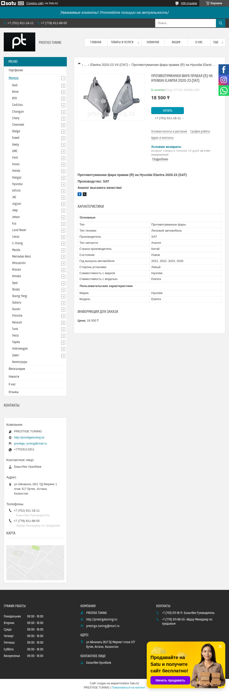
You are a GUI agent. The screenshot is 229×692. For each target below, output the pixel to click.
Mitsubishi (19, 263)
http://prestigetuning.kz (29, 437)
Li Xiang (17, 243)
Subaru (16, 303)
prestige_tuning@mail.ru (30, 443)
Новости (14, 377)
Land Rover (19, 230)
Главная (95, 42)
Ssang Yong (19, 296)
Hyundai (17, 184)
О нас (199, 42)
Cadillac (17, 105)
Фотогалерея (17, 369)
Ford (15, 158)
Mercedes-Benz (21, 256)
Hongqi (16, 177)
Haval (16, 164)
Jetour (16, 217)
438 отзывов (189, 3)
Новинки (153, 42)
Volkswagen (20, 349)
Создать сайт (35, 3)
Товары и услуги (122, 42)
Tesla (15, 335)
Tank (15, 329)
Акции (176, 42)
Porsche (17, 316)
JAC (14, 197)
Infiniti (16, 191)
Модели (13, 78)
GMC (15, 151)
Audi (15, 85)
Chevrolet (18, 125)
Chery (15, 118)
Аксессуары (19, 362)
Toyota (16, 342)
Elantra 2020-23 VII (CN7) (109, 65)
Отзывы (14, 392)
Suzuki (16, 309)
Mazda (16, 250)
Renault (17, 322)
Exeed (15, 138)
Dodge (16, 131)
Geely (15, 145)
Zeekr (15, 355)
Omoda (16, 276)
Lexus (15, 237)
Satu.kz (134, 683)
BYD (14, 98)
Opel (15, 283)
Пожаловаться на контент (128, 687)
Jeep (15, 210)
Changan (18, 112)
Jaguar (16, 204)
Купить (167, 111)
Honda (16, 171)
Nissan (16, 270)
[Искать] (220, 23)
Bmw (15, 92)
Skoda (16, 289)
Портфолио (16, 70)
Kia (14, 224)
